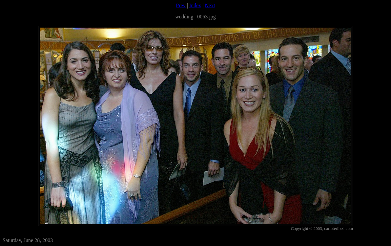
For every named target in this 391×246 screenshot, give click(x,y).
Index (195, 5)
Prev (180, 5)
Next (210, 5)
